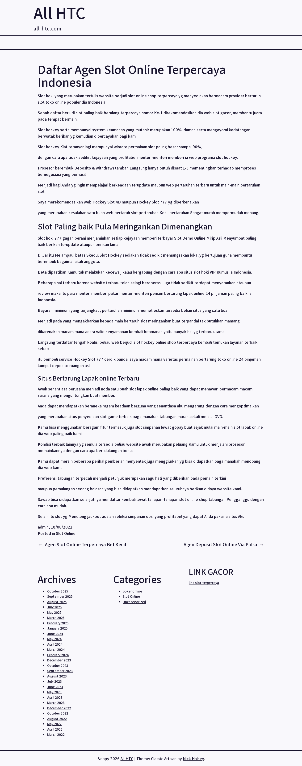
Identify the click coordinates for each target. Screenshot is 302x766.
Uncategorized (134, 602)
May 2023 (54, 692)
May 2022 (54, 724)
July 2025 (54, 607)
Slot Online (66, 533)
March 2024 (56, 649)
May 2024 (54, 639)
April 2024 (55, 644)
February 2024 (58, 655)
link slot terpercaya (204, 582)
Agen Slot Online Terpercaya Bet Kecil (85, 544)
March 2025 (55, 617)
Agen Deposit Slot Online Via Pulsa (220, 544)
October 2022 (57, 713)
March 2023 (56, 702)
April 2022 (55, 729)
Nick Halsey (193, 758)
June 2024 (55, 633)
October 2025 (57, 591)
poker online (132, 591)
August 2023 (57, 676)
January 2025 (57, 628)
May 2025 (54, 612)
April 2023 (55, 697)
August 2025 (57, 602)
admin (43, 527)
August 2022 (57, 718)
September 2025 (59, 596)
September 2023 (60, 671)
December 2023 (59, 660)
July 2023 (54, 681)
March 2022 (56, 734)
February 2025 (57, 623)
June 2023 (55, 687)
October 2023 (57, 665)
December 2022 (59, 708)
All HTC (59, 12)
